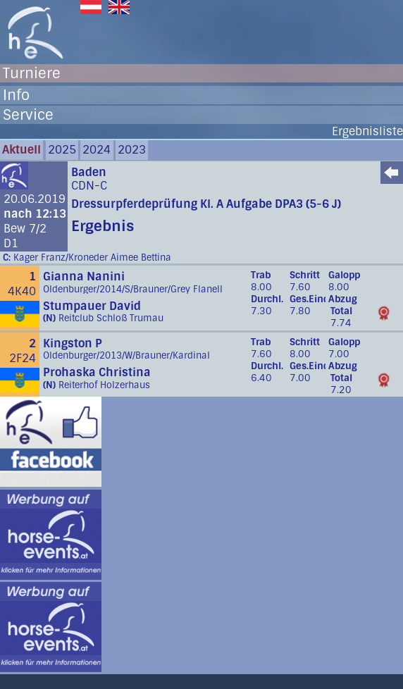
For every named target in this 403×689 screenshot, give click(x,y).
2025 (62, 149)
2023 (132, 149)
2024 (96, 149)
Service (28, 115)
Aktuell (21, 149)
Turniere (32, 73)
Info (16, 95)
